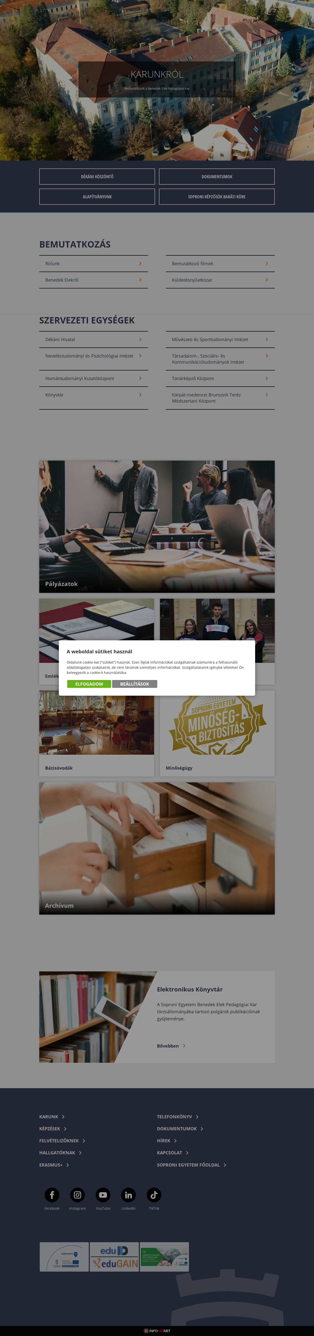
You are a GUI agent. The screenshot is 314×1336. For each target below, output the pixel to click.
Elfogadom (89, 684)
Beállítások (134, 684)
